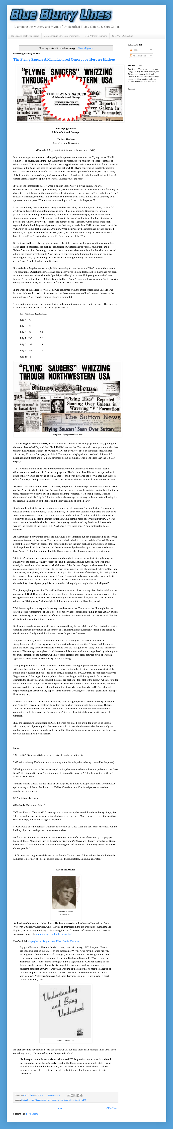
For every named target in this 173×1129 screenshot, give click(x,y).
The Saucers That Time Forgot (25, 36)
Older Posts (111, 1108)
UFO (84, 1100)
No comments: (54, 1095)
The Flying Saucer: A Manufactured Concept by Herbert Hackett (64, 59)
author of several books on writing (54, 934)
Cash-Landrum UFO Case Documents (62, 36)
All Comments (138, 55)
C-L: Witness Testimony (96, 36)
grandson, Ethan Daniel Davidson (62, 941)
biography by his (36, 941)
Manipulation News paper (46, 1100)
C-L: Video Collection (122, 36)
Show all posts (85, 48)
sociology (77, 1100)
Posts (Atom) (32, 1114)
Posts (134, 50)
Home (59, 1108)
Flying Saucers (27, 1100)
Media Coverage (65, 1100)
